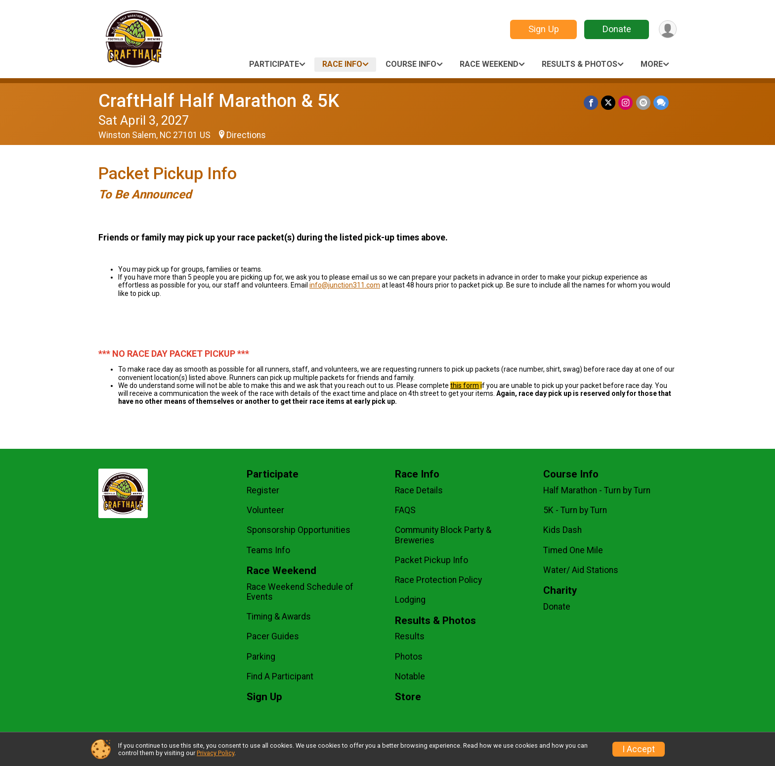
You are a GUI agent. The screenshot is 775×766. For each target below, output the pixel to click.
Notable (410, 676)
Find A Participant (280, 676)
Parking (261, 657)
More (652, 64)
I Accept (638, 749)
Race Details (419, 490)
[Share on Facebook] (591, 103)
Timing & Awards (279, 617)
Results (410, 636)
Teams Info (268, 550)
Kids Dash (562, 530)
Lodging (410, 600)
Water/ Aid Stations (580, 570)
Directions (246, 135)
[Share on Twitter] (609, 103)
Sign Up (543, 29)
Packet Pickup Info (431, 560)
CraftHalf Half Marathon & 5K (218, 100)
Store (408, 697)
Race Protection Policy (438, 580)
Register (263, 490)
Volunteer (265, 510)
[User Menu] (667, 29)
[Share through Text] (661, 103)
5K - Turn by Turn (575, 510)
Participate (274, 64)
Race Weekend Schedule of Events (300, 592)
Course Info (411, 64)
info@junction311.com (344, 285)
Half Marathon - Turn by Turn (596, 490)
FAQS (405, 510)
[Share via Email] (643, 103)
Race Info (342, 64)
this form (464, 385)
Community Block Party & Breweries (443, 535)
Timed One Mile (573, 550)
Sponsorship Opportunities (298, 530)
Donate (616, 29)
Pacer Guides (273, 636)
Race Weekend (489, 64)
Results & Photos (579, 64)
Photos (409, 657)
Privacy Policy (215, 753)
